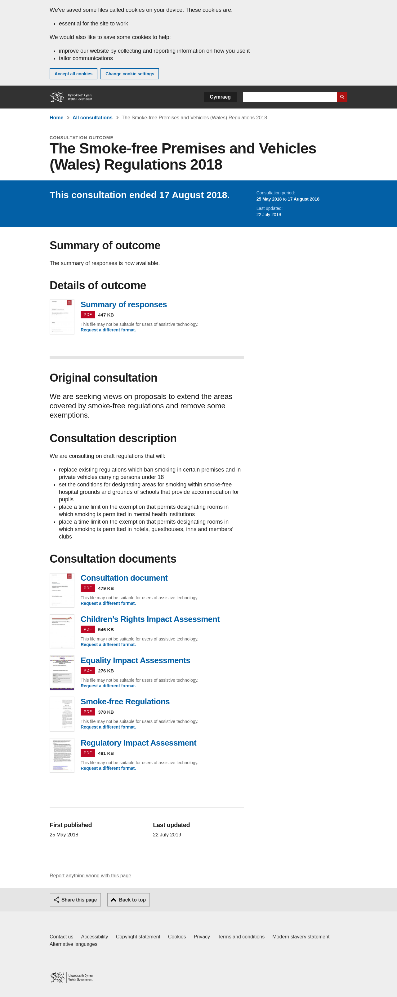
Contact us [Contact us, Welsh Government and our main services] (61, 936)
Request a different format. (108, 329)
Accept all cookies (73, 73)
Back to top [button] (132, 899)
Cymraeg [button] (220, 97)
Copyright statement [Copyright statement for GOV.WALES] (138, 936)
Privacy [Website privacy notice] (202, 936)
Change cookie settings (129, 73)
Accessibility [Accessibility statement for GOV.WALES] (94, 936)
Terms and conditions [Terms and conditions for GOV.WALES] (241, 936)
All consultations (93, 117)
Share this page (79, 899)
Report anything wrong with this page (90, 875)
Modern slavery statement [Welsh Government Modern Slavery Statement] (300, 936)
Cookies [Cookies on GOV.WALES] (177, 936)
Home (56, 117)
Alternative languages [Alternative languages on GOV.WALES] (73, 944)
